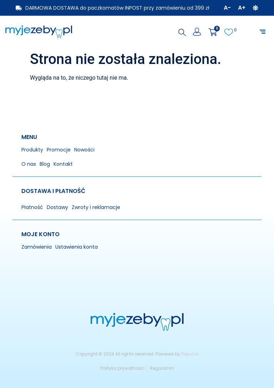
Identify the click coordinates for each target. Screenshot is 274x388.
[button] (262, 31)
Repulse (189, 354)
